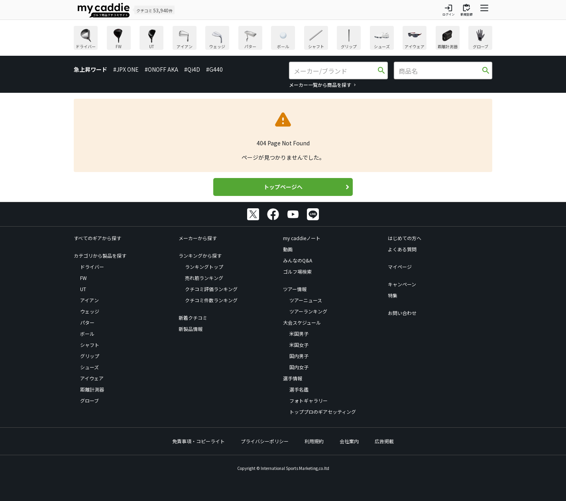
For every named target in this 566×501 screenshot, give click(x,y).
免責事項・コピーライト (198, 441)
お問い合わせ (402, 312)
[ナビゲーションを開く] (484, 10)
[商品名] (439, 71)
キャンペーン (402, 284)
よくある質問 (402, 249)
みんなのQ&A (297, 260)
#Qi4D (192, 69)
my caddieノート (301, 238)
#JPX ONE (126, 69)
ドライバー (92, 266)
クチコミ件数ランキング (211, 300)
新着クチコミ (193, 317)
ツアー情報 (295, 289)
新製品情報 (190, 328)
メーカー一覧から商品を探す (320, 84)
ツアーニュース (305, 300)
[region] (283, 39)
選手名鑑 (299, 389)
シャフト (89, 344)
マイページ (400, 266)
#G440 (214, 69)
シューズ (89, 367)
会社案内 (349, 441)
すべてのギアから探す (97, 238)
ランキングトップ (204, 266)
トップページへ (283, 187)
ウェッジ (89, 311)
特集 (392, 295)
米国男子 (299, 333)
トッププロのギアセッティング (322, 411)
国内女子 (299, 367)
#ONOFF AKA (161, 69)
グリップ (89, 355)
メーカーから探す (198, 238)
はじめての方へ (404, 238)
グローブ (89, 400)
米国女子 (299, 344)
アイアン (89, 300)
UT (83, 289)
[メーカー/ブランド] (335, 71)
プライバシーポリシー (265, 441)
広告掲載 (384, 441)
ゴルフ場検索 (297, 271)
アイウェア (92, 378)
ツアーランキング (308, 311)
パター (87, 322)
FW (83, 277)
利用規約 (314, 441)
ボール (87, 333)
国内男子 (299, 355)
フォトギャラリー (308, 400)
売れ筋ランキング (204, 277)
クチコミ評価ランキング (211, 289)
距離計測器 (92, 389)
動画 (288, 249)
